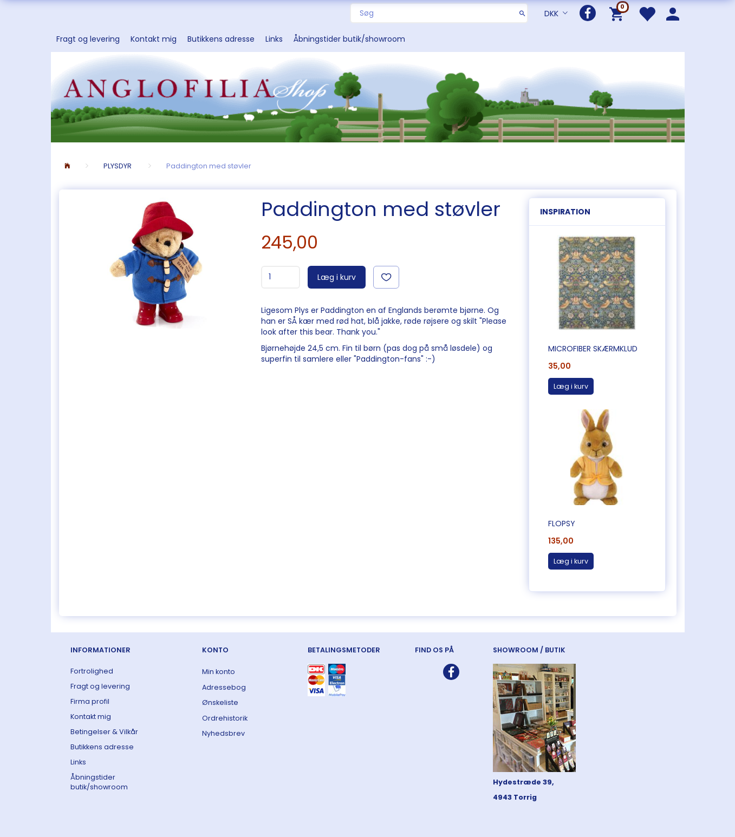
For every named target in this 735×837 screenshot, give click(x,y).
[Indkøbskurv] (618, 13)
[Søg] (522, 13)
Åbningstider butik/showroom (349, 39)
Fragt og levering (88, 39)
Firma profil (89, 701)
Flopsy (561, 523)
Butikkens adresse (221, 39)
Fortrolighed (91, 671)
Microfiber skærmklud (593, 348)
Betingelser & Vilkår (104, 731)
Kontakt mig (154, 39)
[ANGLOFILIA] (368, 96)
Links (274, 39)
